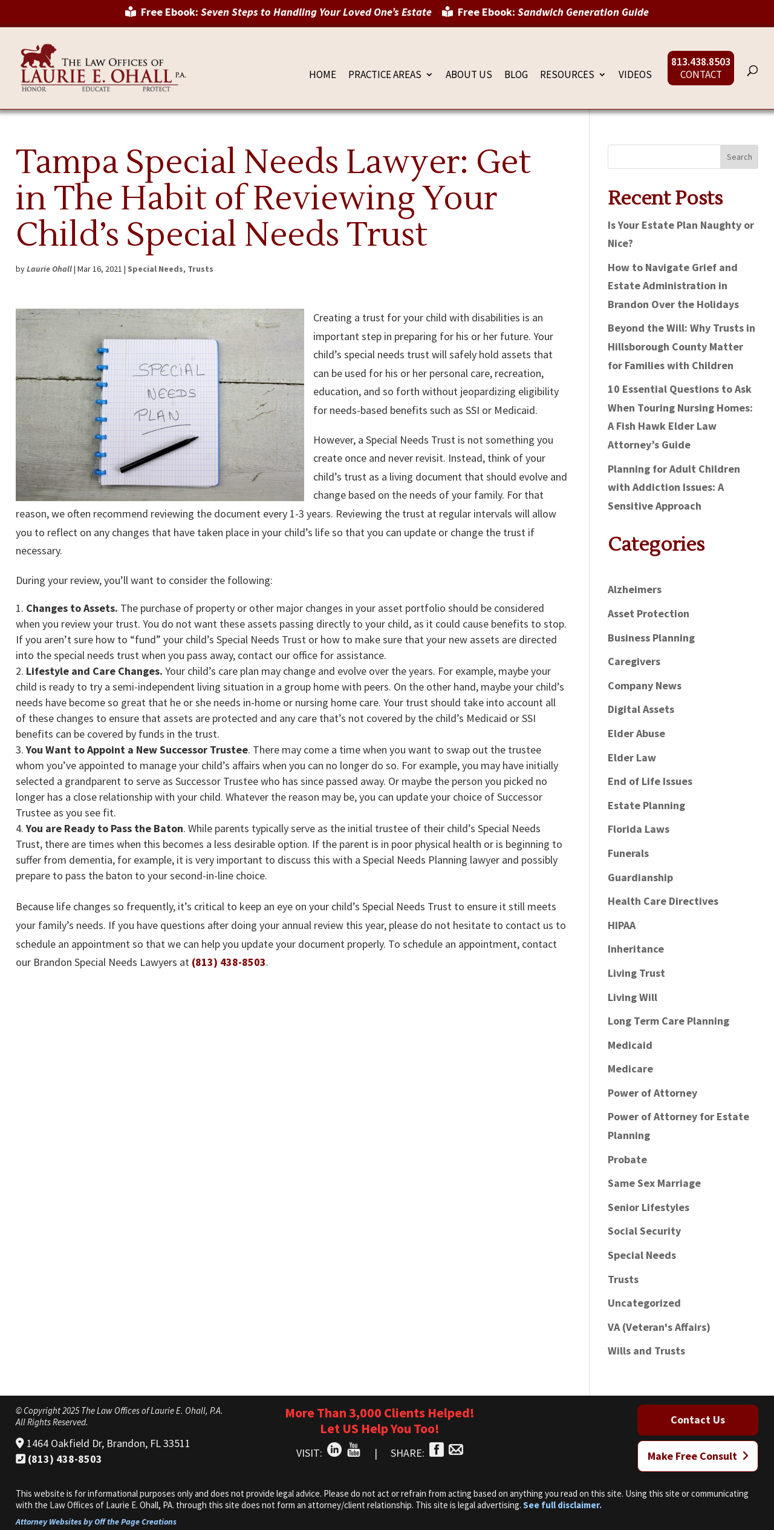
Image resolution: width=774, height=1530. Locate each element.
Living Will (632, 997)
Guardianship (640, 877)
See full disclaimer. (562, 1505)
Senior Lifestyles (648, 1207)
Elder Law (632, 757)
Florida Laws (638, 829)
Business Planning (651, 638)
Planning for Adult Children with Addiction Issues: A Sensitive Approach (674, 487)
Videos (635, 75)
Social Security (644, 1231)
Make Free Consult (698, 1456)
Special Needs (155, 268)
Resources (567, 75)
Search (739, 156)
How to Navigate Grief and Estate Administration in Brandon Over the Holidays (673, 285)
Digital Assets (641, 709)
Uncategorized (644, 1303)
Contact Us (698, 1420)
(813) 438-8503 (229, 962)
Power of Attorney (652, 1093)
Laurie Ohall (49, 268)
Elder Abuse (636, 733)
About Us (469, 75)
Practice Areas (384, 75)
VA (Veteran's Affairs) (659, 1327)
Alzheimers (635, 589)
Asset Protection (648, 613)
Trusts (200, 268)
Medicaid (630, 1045)
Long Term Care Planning (668, 1021)
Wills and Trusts (646, 1351)
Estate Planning (646, 805)
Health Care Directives (663, 901)
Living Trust (636, 973)
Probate (627, 1159)
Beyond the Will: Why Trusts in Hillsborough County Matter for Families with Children (681, 346)
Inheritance (636, 949)
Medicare (630, 1068)
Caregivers (634, 661)
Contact (701, 75)
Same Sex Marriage (654, 1183)
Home (322, 75)
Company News (644, 685)
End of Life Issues (650, 781)
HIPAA (622, 925)
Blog (516, 75)
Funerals (628, 853)
